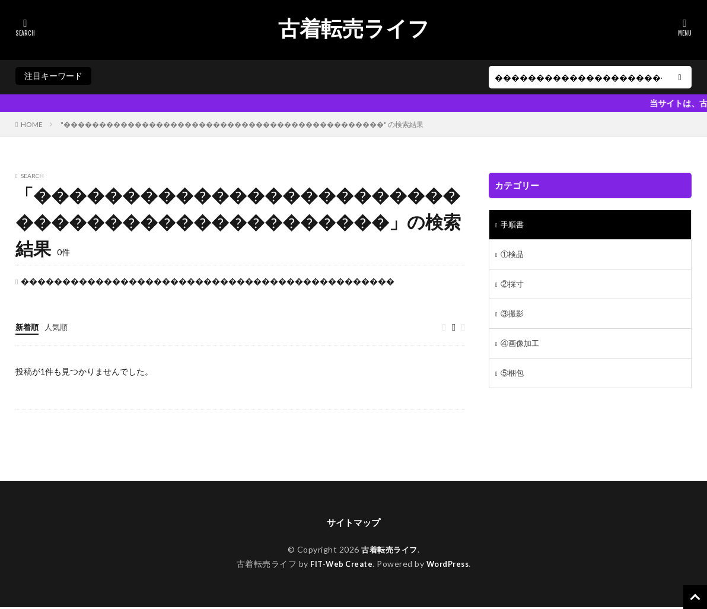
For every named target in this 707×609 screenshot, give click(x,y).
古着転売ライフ (353, 28)
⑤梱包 (513, 380)
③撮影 (513, 318)
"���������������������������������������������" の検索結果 (241, 124)
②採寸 (513, 287)
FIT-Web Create (339, 565)
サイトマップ (353, 523)
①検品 (513, 256)
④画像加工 (521, 349)
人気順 (58, 327)
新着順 (27, 327)
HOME (32, 124)
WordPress (450, 565)
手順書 (513, 225)
